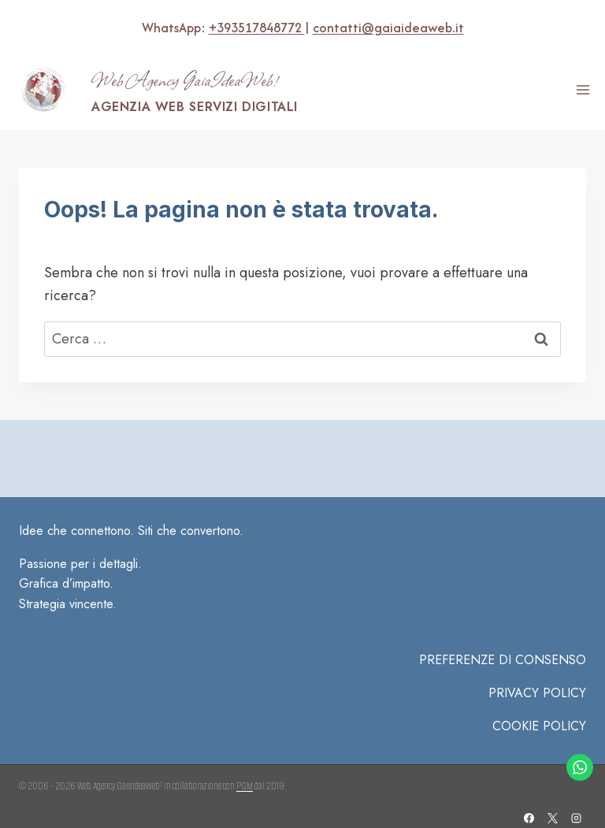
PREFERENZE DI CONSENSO (502, 660)
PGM (244, 785)
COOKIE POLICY (539, 726)
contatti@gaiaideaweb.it (388, 27)
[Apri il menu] (582, 90)
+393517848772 (256, 27)
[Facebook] (529, 818)
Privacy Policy (537, 693)
